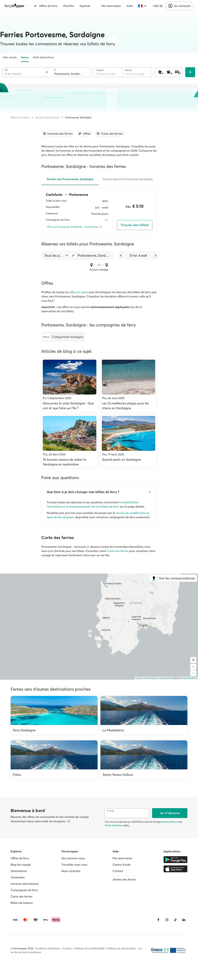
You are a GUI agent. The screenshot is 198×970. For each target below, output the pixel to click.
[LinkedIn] (183, 919)
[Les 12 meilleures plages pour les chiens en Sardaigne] (128, 385)
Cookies (67, 948)
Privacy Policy (169, 821)
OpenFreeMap (150, 678)
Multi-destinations (43, 57)
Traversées (18, 877)
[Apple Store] (175, 868)
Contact (118, 871)
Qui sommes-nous (73, 858)
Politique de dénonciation (121, 948)
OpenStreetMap (190, 678)
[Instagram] (166, 919)
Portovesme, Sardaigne (78, 117)
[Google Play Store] (175, 859)
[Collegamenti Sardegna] (63, 337)
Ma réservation (111, 6)
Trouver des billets (135, 225)
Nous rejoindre (71, 871)
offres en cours (78, 292)
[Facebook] (158, 919)
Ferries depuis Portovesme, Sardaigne (128, 179)
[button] (73, 255)
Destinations (19, 871)
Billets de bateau (20, 117)
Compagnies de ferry (24, 890)
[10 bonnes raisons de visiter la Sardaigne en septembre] (69, 441)
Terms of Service (113, 825)
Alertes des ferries (124, 879)
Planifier (68, 6)
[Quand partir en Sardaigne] (128, 441)
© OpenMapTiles (164, 678)
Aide (130, 6)
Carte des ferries (118, 551)
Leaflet (139, 678)
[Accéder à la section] (57, 133)
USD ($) (157, 6)
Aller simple (10, 57)
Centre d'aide (121, 864)
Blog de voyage (21, 864)
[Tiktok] (175, 919)
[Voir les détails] (68, 821)
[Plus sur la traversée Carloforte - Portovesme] (74, 227)
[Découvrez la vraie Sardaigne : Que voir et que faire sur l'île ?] (69, 385)
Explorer (85, 6)
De (6, 70)
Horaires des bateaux (47, 117)
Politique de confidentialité (89, 948)
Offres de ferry (46, 6)
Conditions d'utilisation (47, 948)
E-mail (110, 811)
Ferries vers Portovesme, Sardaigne (70, 179)
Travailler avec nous (74, 864)
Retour (25, 57)
